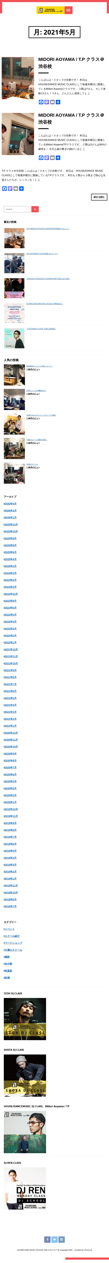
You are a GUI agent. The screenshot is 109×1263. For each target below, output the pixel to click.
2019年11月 (11, 819)
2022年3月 (11, 632)
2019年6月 (11, 847)
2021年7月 (11, 687)
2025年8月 (11, 548)
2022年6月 (11, 611)
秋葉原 (8, 974)
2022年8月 (11, 604)
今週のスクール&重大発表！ (36, 443)
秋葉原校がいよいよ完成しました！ (39, 369)
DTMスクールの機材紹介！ (36, 394)
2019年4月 (11, 861)
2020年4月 (11, 784)
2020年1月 (11, 805)
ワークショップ (13, 946)
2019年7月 (11, 840)
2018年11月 (11, 888)
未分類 (8, 967)
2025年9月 (11, 541)
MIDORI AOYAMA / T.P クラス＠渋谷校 (71, 63)
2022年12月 (11, 597)
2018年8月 (11, 902)
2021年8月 (11, 680)
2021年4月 (11, 708)
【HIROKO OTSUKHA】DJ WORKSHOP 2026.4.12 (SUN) (48, 282)
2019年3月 (11, 868)
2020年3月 (11, 791)
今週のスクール (13, 953)
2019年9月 (11, 826)
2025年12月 (11, 527)
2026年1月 (11, 521)
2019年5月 (11, 854)
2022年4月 (11, 625)
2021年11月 (11, 659)
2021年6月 (11, 694)
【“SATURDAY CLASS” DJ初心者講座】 (41, 332)
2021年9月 (11, 673)
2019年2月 (11, 875)
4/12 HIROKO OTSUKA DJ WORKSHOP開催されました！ (48, 232)
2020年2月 (11, 798)
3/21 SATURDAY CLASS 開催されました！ (42, 257)
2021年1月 (11, 729)
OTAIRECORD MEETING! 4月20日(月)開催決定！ (44, 307)
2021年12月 (11, 652)
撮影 (7, 960)
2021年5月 (11, 701)
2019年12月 (11, 812)
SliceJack (88, 1253)
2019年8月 (11, 833)
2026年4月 (11, 507)
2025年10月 (11, 534)
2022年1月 (11, 646)
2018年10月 (11, 895)
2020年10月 (11, 750)
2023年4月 (11, 583)
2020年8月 (11, 763)
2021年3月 (11, 715)
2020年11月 (11, 743)
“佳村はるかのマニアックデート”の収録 (41, 418)
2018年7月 (11, 909)
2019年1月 (11, 882)
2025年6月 (11, 555)
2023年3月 (11, 590)
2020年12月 (11, 736)
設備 (7, 981)
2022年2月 (11, 638)
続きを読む (99, 199)
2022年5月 (11, 618)
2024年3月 (11, 576)
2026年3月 (11, 513)
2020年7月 (11, 770)
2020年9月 (11, 757)
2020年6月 (11, 777)
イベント (10, 932)
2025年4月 (11, 562)
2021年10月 (11, 666)
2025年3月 (11, 569)
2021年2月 (11, 722)
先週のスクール (32, 467)
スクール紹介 (12, 939)
